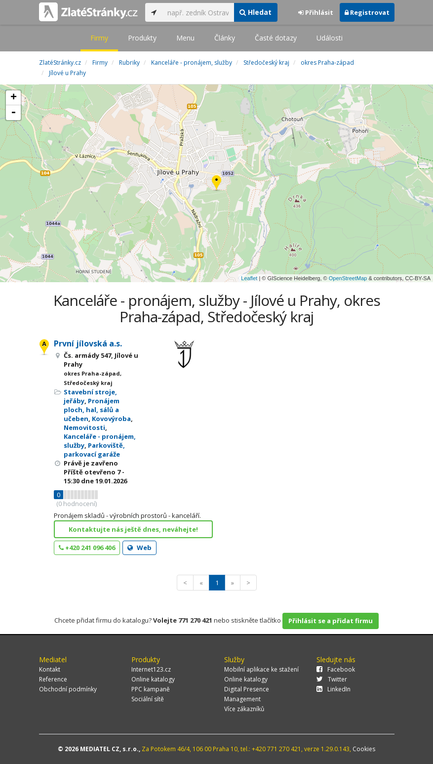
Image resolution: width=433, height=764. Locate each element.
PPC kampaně (150, 689)
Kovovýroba (111, 418)
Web (139, 547)
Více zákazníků (244, 709)
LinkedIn (333, 689)
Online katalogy (153, 679)
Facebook (335, 669)
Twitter (331, 679)
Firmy (99, 37)
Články (224, 37)
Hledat (255, 12)
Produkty (142, 37)
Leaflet (249, 278)
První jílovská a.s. (88, 343)
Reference (53, 679)
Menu (185, 37)
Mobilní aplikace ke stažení (261, 669)
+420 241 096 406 (87, 547)
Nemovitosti (84, 427)
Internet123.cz (151, 669)
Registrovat (367, 12)
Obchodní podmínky (68, 689)
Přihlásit (315, 12)
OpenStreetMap (348, 278)
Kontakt (49, 669)
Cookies (364, 749)
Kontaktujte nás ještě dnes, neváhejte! (133, 529)
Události (329, 37)
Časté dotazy (276, 37)
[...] (198, 12)
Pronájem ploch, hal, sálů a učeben (91, 409)
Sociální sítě (147, 699)
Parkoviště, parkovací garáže (94, 450)
